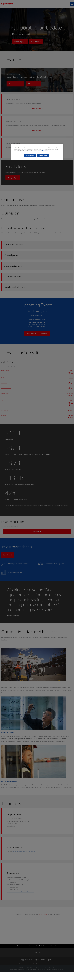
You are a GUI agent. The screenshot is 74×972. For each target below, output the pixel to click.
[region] (37, 152)
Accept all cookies (43, 155)
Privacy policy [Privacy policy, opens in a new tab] (45, 150)
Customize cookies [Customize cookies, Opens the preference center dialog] (30, 155)
